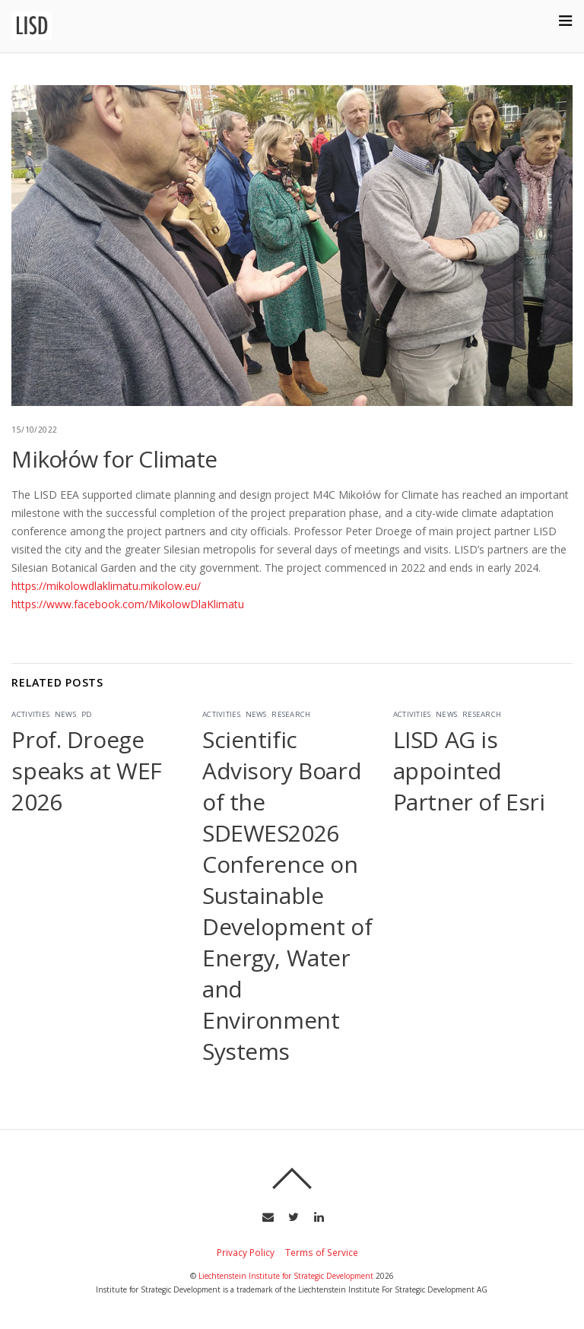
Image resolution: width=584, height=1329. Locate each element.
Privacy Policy (246, 1252)
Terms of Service (321, 1252)
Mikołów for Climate (114, 458)
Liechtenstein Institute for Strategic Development (285, 1275)
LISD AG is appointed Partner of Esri (469, 770)
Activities (30, 714)
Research (290, 714)
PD (87, 714)
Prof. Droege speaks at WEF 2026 (86, 770)
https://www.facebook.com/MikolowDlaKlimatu (127, 604)
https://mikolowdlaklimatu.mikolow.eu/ (106, 586)
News (65, 714)
